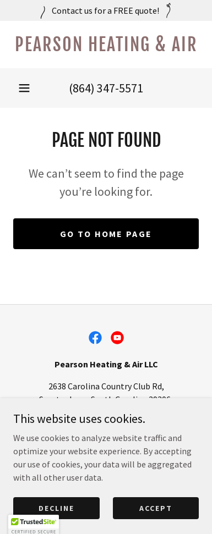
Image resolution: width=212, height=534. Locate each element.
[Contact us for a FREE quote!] (106, 10)
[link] (106, 44)
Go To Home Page (106, 233)
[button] (24, 88)
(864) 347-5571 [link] (106, 88)
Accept (155, 523)
